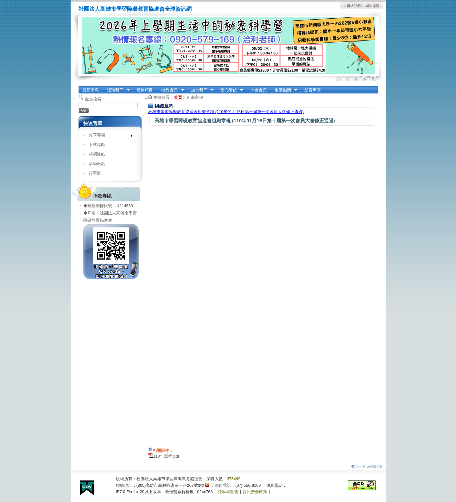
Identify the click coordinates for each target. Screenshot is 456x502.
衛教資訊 (170, 90)
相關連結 (97, 154)
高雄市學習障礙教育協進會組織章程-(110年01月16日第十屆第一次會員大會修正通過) (226, 111)
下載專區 (97, 144)
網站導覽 (372, 6)
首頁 (178, 97)
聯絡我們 (354, 6)
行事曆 (95, 173)
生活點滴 (284, 90)
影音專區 (312, 90)
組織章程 (195, 97)
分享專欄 (108, 136)
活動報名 (97, 163)
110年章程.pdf (166, 456)
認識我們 (116, 90)
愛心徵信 (229, 90)
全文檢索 (93, 99)
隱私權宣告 (228, 491)
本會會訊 (258, 90)
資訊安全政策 (255, 491)
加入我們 (200, 90)
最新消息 (90, 90)
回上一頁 (358, 466)
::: (345, 6)
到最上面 (375, 466)
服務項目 (144, 90)
